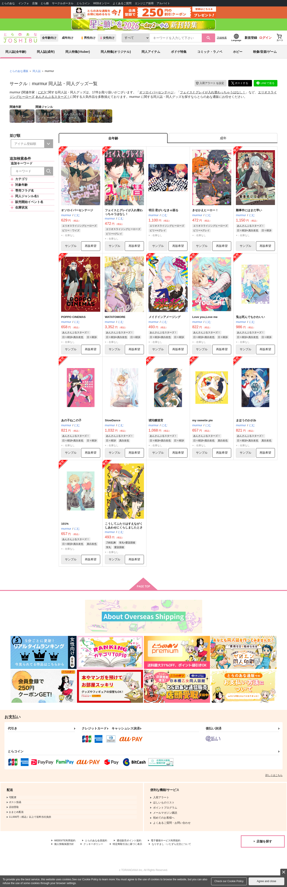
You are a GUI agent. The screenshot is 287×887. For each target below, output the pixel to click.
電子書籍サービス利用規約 (173, 845)
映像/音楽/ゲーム (265, 54)
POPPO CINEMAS (73, 320)
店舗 (34, 3)
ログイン (265, 40)
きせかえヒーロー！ (205, 213)
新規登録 (251, 40)
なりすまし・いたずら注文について (75, 852)
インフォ (23, 3)
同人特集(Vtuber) (77, 54)
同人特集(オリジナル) (116, 54)
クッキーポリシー (96, 849)
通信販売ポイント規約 (133, 845)
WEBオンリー (101, 3)
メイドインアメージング (165, 320)
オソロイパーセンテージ (156, 95)
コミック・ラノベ (209, 54)
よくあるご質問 (122, 3)
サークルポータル (62, 3)
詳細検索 (222, 40)
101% (65, 528)
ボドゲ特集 (179, 54)
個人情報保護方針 (65, 849)
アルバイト (163, 3)
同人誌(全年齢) (15, 54)
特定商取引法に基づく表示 (132, 849)
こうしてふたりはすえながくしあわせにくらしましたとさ (124, 530)
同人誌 (37, 73)
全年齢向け (49, 40)
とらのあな (8, 3)
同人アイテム (150, 54)
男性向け (88, 40)
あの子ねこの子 (71, 424)
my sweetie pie (202, 424)
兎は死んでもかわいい (250, 320)
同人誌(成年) (45, 54)
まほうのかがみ (246, 424)
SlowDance (112, 424)
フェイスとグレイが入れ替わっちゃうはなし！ (212, 95)
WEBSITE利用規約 (65, 845)
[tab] (223, 141)
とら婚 (45, 3)
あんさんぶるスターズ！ (52, 99)
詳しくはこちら (274, 780)
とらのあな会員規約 (99, 845)
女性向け (107, 40)
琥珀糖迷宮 (156, 424)
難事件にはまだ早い (249, 213)
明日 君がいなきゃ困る (164, 213)
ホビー (237, 54)
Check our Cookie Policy (229, 881)
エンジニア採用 (144, 3)
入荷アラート (209, 86)
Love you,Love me (204, 320)
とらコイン (83, 3)
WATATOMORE (115, 320)
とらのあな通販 (19, 73)
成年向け (67, 40)
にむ (41, 95)
